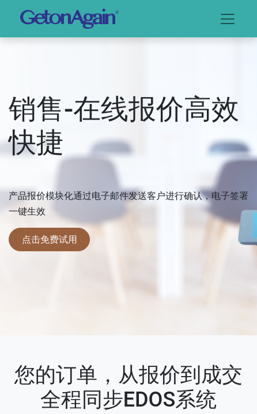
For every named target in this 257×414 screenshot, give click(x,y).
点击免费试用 (49, 239)
